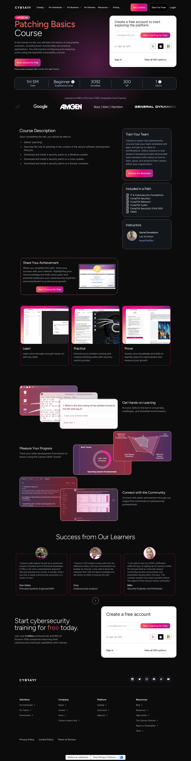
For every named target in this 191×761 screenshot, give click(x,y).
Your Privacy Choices (104, 757)
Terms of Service (67, 739)
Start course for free (27, 62)
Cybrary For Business (139, 173)
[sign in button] (121, 60)
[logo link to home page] (28, 680)
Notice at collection (78, 757)
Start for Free (159, 7)
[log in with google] (153, 46)
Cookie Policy (46, 739)
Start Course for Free (49, 289)
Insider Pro (43, 69)
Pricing (116, 7)
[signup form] (138, 626)
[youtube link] (168, 679)
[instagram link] (147, 679)
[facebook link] (154, 679)
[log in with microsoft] (168, 46)
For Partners (89, 7)
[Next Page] (95, 600)
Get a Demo (139, 7)
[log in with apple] (160, 46)
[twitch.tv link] (161, 679)
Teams (56, 69)
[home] (23, 7)
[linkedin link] (132, 679)
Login (173, 7)
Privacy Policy (27, 739)
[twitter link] (140, 679)
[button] (41, 7)
